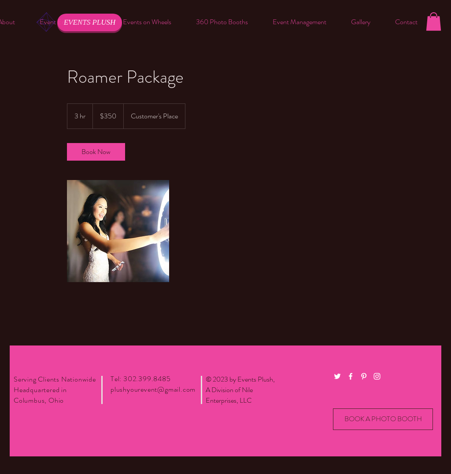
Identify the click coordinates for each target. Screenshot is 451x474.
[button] (69, 22)
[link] (96, 152)
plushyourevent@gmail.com (153, 389)
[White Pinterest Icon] (363, 376)
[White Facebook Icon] (350, 376)
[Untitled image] (118, 231)
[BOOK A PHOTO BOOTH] (383, 419)
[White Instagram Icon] (377, 376)
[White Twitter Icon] (337, 376)
